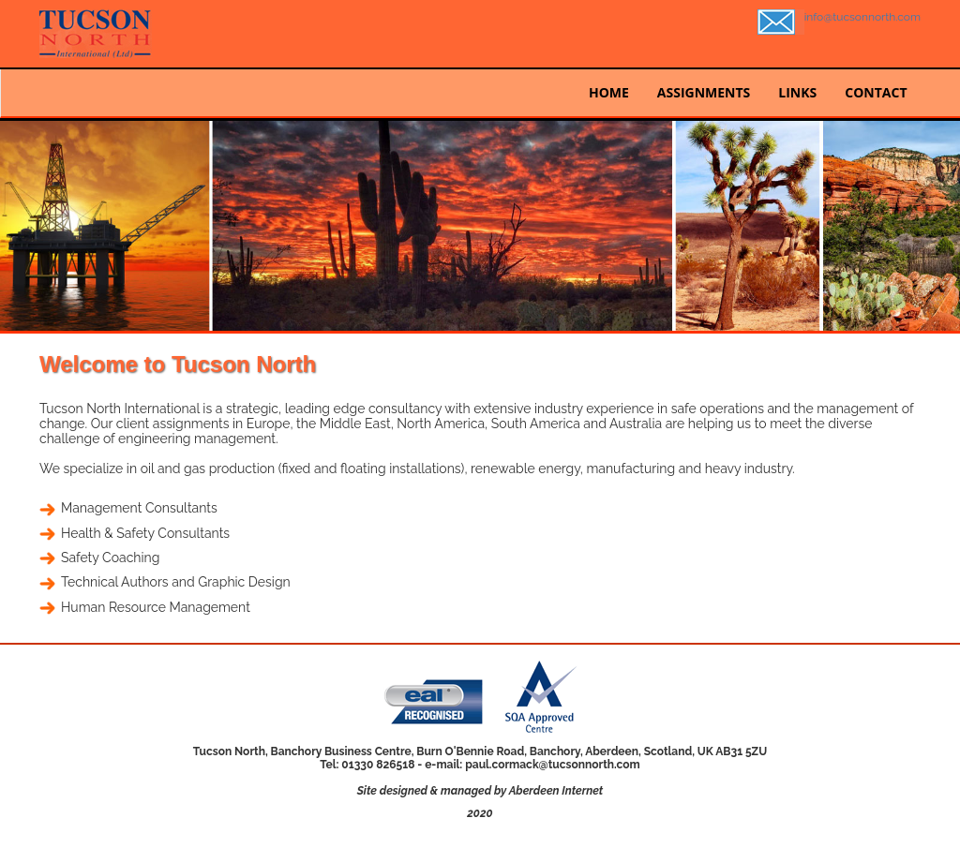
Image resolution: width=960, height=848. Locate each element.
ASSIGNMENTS (703, 92)
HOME (609, 92)
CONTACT (876, 92)
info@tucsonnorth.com (862, 16)
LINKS (797, 92)
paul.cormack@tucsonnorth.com (552, 764)
